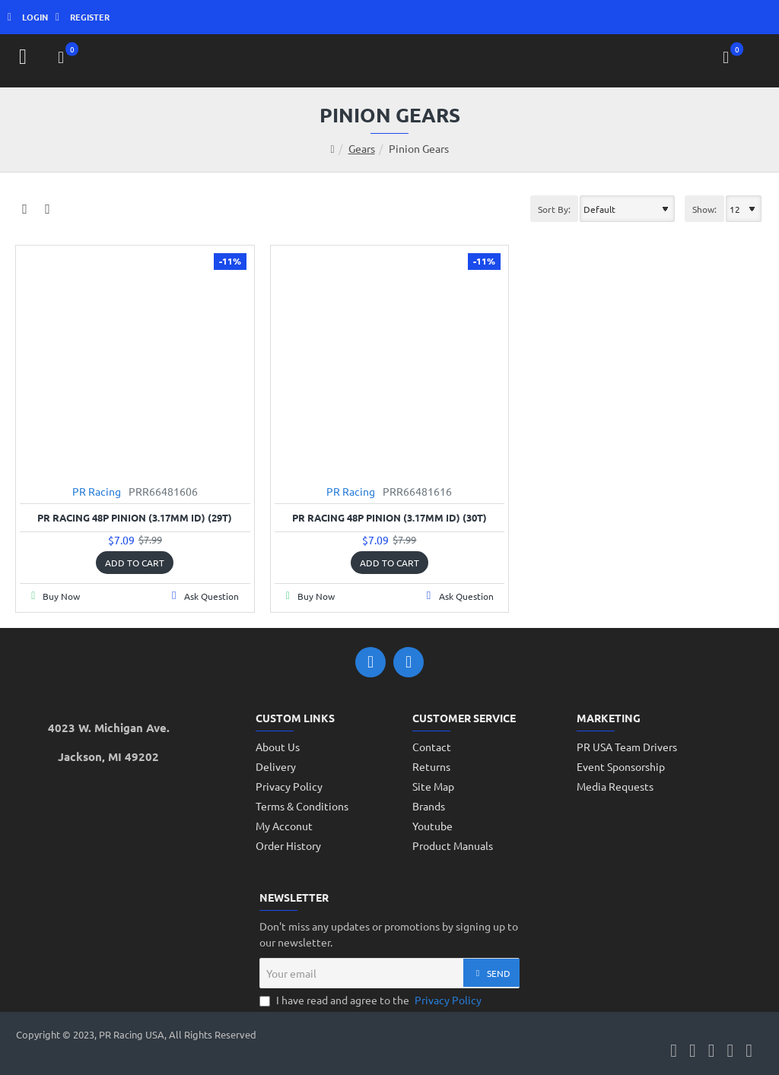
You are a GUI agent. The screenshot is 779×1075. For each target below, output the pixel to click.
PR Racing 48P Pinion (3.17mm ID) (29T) (134, 518)
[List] (47, 208)
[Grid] (24, 208)
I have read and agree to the (372, 1000)
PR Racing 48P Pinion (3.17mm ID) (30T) (389, 518)
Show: (704, 209)
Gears (361, 148)
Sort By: (554, 209)
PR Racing (96, 491)
